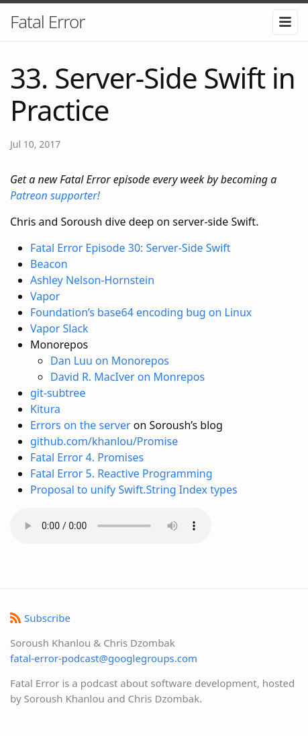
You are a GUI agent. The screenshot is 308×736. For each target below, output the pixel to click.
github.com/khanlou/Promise (104, 441)
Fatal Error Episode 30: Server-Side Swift (130, 247)
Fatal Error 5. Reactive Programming (121, 473)
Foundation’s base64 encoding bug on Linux (141, 312)
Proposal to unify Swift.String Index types (134, 489)
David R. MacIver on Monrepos (127, 376)
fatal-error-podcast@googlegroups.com (103, 658)
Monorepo (137, 360)
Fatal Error (47, 21)
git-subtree (57, 392)
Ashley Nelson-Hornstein (92, 280)
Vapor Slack (59, 328)
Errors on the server (80, 425)
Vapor (45, 296)
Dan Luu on (80, 360)
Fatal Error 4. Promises (87, 457)
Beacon (49, 264)
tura (50, 409)
